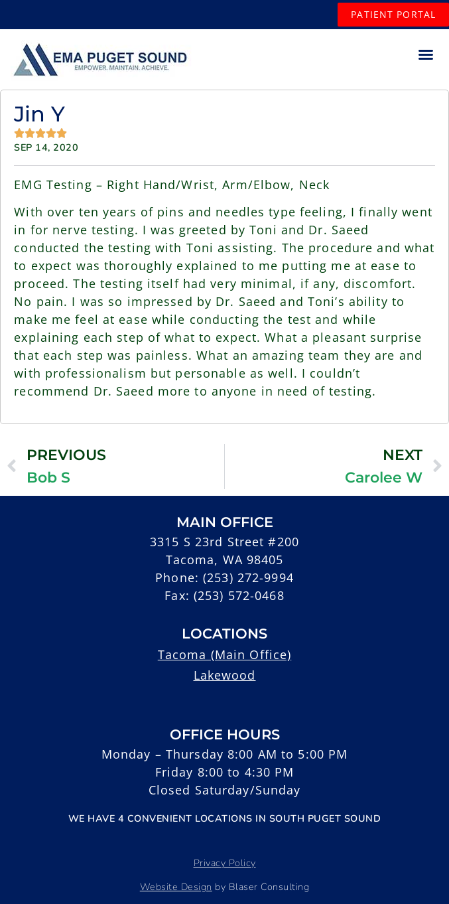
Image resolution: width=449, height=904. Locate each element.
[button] (426, 54)
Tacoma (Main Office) (225, 654)
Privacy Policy (225, 862)
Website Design (176, 886)
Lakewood (225, 675)
